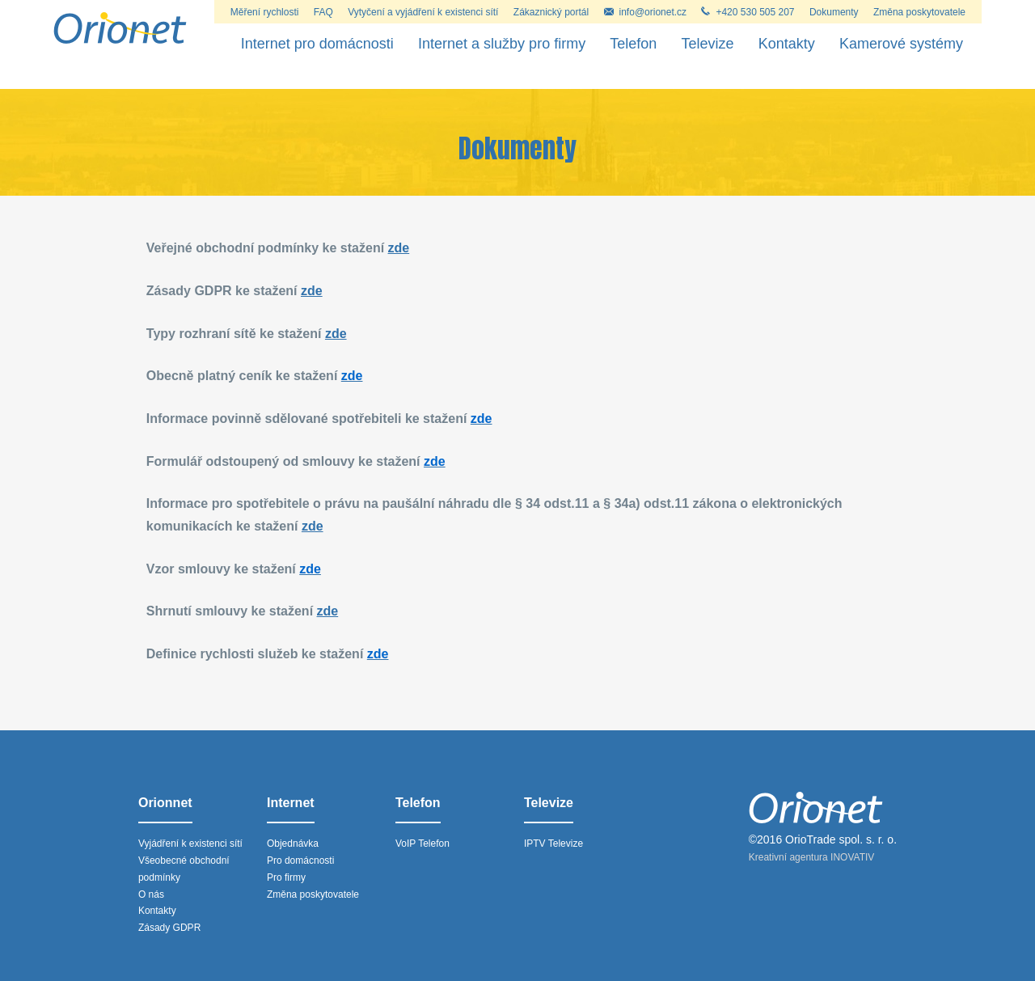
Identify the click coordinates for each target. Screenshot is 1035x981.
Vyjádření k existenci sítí (190, 843)
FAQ (323, 12)
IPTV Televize (553, 843)
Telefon (633, 44)
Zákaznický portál (551, 12)
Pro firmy (286, 877)
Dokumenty (834, 12)
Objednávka (293, 843)
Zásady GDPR (169, 927)
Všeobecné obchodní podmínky (184, 869)
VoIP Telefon (422, 843)
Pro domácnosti (300, 860)
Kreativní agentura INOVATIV (812, 857)
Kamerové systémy (901, 44)
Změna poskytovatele (919, 12)
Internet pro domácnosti (317, 44)
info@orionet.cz (645, 12)
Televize (708, 44)
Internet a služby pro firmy (501, 44)
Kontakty (786, 44)
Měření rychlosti (264, 12)
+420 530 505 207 (747, 12)
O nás (151, 894)
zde (399, 248)
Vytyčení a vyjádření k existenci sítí (423, 12)
